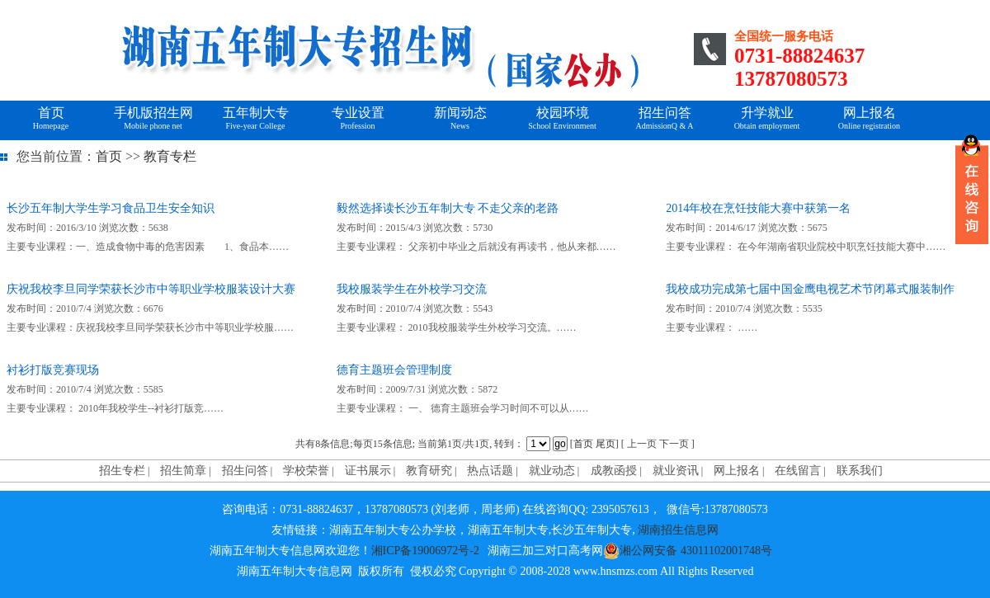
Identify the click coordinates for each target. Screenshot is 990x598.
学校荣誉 (306, 470)
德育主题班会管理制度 (394, 369)
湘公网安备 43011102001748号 (687, 551)
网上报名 (737, 470)
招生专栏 (122, 470)
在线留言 (798, 470)
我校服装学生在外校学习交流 (412, 288)
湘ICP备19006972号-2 (425, 550)
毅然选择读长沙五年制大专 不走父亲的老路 (448, 207)
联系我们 (860, 470)
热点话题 (490, 470)
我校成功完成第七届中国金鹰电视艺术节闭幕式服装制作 (810, 288)
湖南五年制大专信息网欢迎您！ (290, 550)
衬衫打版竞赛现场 (53, 369)
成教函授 (613, 470)
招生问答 (245, 470)
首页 (109, 156)
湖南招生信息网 (678, 530)
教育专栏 (170, 156)
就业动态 (552, 470)
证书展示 (368, 470)
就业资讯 (676, 470)
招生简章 (183, 470)
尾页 (605, 444)
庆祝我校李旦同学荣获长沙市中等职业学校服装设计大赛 (151, 288)
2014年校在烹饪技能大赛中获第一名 (758, 207)
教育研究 (429, 470)
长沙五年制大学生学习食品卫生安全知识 (110, 207)
